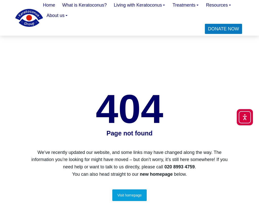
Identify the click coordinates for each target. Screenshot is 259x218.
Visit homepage (129, 195)
